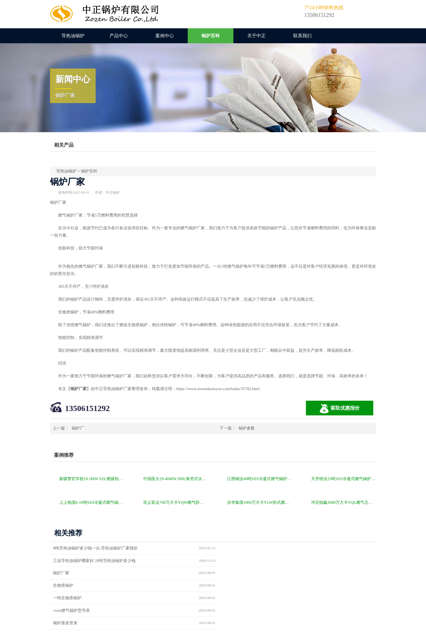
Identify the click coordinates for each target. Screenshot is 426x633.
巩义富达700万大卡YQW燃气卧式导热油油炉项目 (175, 502)
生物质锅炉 (231, 560)
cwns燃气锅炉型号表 (239, 573)
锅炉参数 (247, 428)
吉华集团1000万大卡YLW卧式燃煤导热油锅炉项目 (259, 502)
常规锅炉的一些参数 (72, 598)
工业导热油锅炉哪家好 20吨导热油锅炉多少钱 (262, 548)
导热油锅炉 (72, 35)
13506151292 (87, 408)
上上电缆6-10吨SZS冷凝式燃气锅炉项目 (91, 502)
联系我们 (302, 35)
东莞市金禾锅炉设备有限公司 (247, 598)
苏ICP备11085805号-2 (306, 627)
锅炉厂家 (62, 560)
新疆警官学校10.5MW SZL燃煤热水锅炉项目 (91, 479)
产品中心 (118, 35)
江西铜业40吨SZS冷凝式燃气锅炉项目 (259, 479)
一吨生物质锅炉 (68, 573)
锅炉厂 (78, 428)
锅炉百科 (210, 35)
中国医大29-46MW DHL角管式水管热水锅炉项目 (175, 479)
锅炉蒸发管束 (66, 585)
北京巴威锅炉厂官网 (239, 585)
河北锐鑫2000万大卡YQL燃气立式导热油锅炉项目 (343, 502)
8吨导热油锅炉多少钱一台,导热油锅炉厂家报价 (96, 548)
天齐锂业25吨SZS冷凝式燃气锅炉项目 (343, 479)
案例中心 (164, 35)
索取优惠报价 (340, 408)
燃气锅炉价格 (113, 627)
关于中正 (256, 35)
